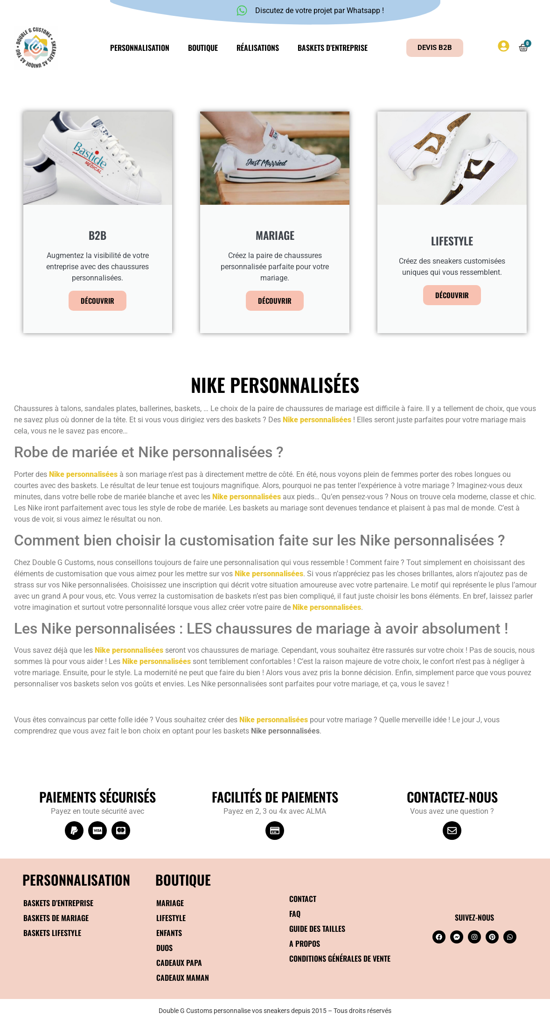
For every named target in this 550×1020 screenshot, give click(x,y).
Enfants (169, 932)
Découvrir (97, 300)
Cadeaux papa (179, 962)
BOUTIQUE (183, 879)
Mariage (170, 902)
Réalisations (258, 47)
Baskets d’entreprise (333, 47)
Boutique (203, 47)
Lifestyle (171, 917)
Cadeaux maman (182, 977)
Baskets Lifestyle (52, 932)
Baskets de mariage (56, 917)
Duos (164, 947)
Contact (302, 898)
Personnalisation (139, 47)
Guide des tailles (317, 928)
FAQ (294, 913)
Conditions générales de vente (339, 958)
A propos (304, 943)
